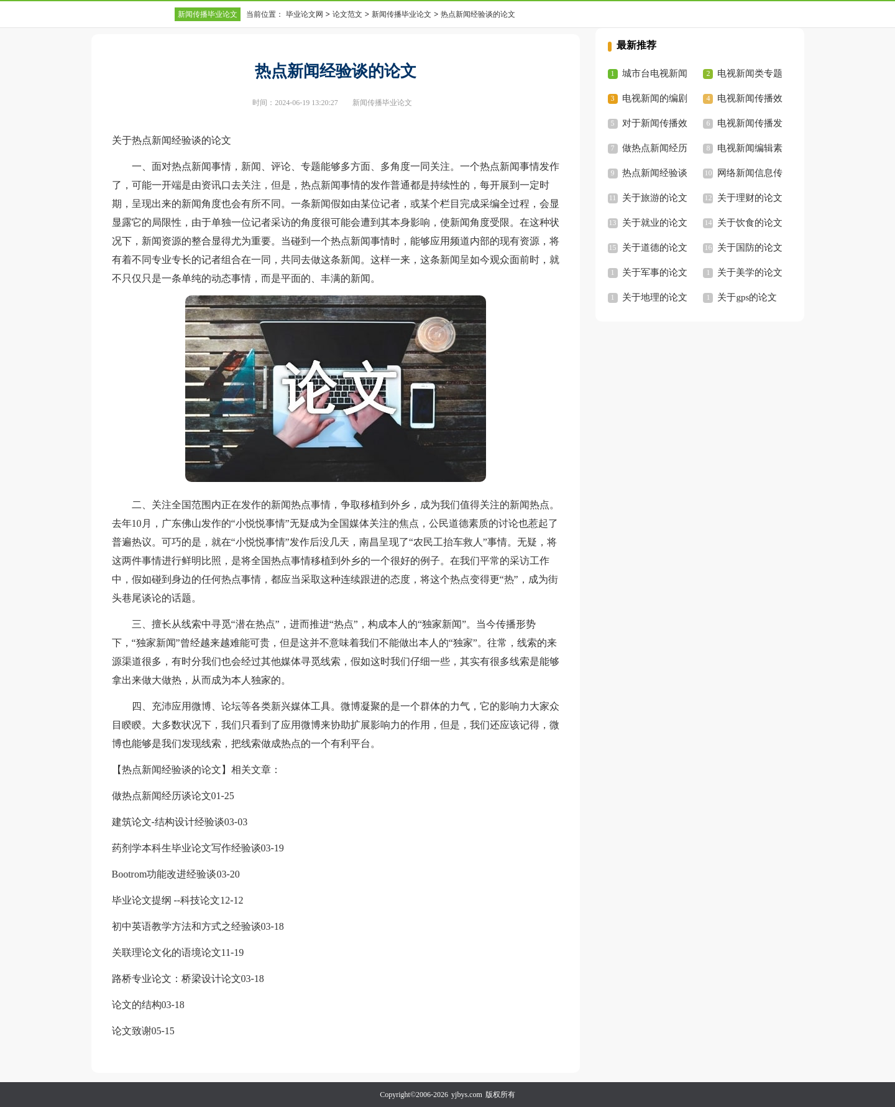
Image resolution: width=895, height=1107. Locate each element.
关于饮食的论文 (750, 223)
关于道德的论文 (654, 247)
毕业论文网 (304, 14)
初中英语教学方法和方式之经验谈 (186, 926)
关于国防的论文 (750, 247)
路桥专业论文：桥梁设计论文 (176, 978)
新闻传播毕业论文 (207, 14)
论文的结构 (137, 1004)
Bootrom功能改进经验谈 (164, 874)
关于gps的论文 (747, 297)
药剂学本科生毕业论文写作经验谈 (186, 848)
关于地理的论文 (654, 297)
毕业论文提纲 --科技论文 (166, 900)
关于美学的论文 (750, 272)
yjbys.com (466, 1094)
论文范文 (347, 14)
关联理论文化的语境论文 (166, 952)
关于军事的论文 (654, 272)
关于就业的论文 (654, 223)
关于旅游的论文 (654, 198)
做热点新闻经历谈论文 (161, 795)
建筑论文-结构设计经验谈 (168, 822)
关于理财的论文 (750, 198)
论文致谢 (132, 1031)
